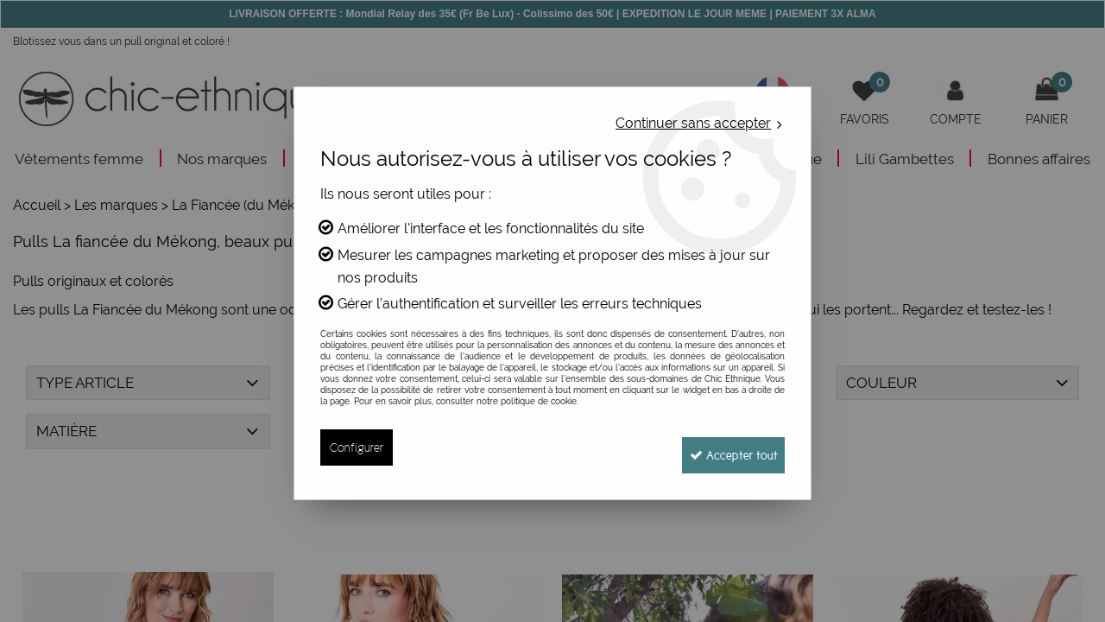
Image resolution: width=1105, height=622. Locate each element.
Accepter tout (725, 447)
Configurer (357, 447)
